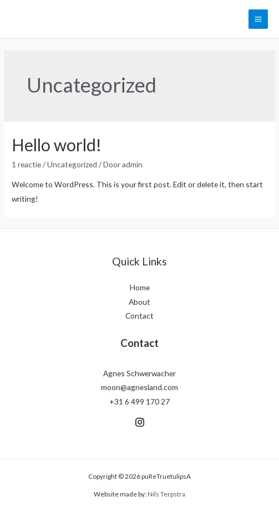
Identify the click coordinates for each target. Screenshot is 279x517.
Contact (139, 315)
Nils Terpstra (166, 494)
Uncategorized (72, 164)
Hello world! (57, 145)
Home (140, 287)
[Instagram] (140, 422)
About (139, 301)
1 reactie (26, 164)
